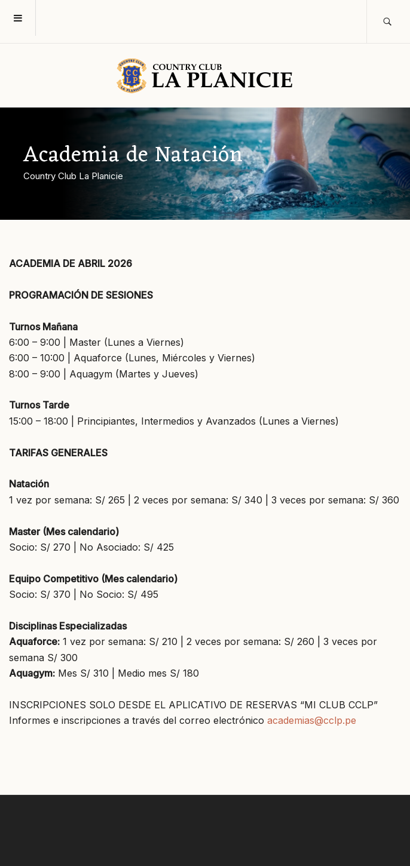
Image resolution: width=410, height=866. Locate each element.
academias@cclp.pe (311, 720)
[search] (388, 21)
